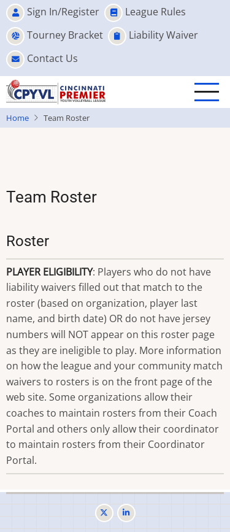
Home (17, 117)
